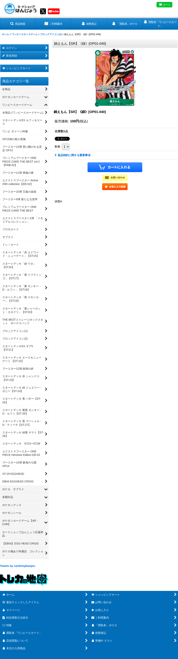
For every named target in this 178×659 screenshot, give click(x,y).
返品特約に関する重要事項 (72, 155)
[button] (18, 24)
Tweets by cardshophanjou (17, 565)
